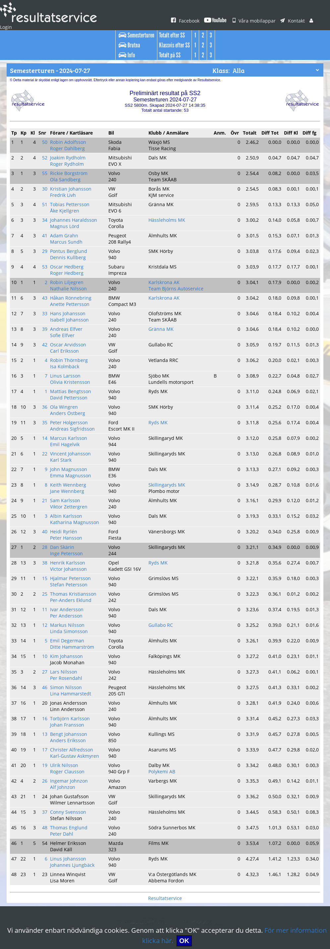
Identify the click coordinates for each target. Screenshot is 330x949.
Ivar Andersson (67, 543)
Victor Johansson (70, 507)
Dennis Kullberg (68, 235)
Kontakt (288, 21)
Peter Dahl (63, 738)
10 (47, 583)
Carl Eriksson (66, 317)
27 (47, 597)
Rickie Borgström (70, 162)
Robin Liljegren (67, 257)
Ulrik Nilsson (65, 679)
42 (47, 312)
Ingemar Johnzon (70, 692)
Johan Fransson (68, 643)
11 (47, 543)
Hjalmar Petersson (71, 515)
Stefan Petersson (70, 521)
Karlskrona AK (165, 257)
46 (47, 611)
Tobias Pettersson (70, 189)
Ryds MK (160, 380)
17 (47, 665)
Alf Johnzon (64, 697)
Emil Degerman (68, 570)
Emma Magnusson (71, 426)
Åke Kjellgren (66, 195)
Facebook (185, 21)
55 (47, 162)
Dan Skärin (63, 488)
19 (47, 679)
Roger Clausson (68, 684)
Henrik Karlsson (68, 502)
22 (47, 407)
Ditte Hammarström (72, 575)
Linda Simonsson (70, 561)
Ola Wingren (65, 366)
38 (47, 502)
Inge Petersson (67, 494)
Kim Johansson (68, 583)
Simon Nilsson (67, 611)
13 (47, 651)
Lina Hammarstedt (71, 616)
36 (47, 366)
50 (47, 135)
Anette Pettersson (70, 276)
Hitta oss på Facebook (147, 919)
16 (47, 638)
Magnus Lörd (66, 208)
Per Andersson (67, 548)
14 (47, 393)
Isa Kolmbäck (66, 330)
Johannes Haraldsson (74, 203)
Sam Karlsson (66, 447)
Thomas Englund (69, 733)
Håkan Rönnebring (71, 271)
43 (47, 271)
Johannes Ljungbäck (73, 765)
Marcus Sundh (67, 222)
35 (47, 380)
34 (47, 203)
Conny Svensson (69, 719)
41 (47, 216)
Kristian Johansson (71, 176)
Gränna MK (163, 298)
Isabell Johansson (70, 290)
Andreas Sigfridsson (73, 385)
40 (47, 475)
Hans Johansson (69, 284)
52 (47, 148)
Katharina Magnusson (74, 466)
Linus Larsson (66, 339)
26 (47, 692)
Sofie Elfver (64, 303)
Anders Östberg (68, 371)
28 (47, 488)
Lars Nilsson (65, 597)
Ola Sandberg (66, 167)
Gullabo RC (163, 556)
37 (47, 719)
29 (47, 230)
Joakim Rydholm (69, 148)
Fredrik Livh (64, 181)
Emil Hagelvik (66, 398)
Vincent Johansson (71, 407)
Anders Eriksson (69, 657)
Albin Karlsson (67, 461)
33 (47, 284)
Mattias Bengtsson (71, 352)
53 (47, 244)
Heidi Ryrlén (65, 475)
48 (47, 733)
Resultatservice (165, 796)
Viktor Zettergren (69, 453)
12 (47, 556)
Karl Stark (62, 412)
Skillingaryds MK (168, 434)
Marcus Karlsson (69, 393)
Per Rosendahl (67, 602)
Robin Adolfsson (69, 135)
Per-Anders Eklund (71, 534)
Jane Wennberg (68, 439)
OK (174, 940)
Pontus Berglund (69, 230)
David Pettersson (70, 358)
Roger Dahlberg (68, 140)
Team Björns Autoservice (176, 263)
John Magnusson (70, 420)
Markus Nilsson (68, 556)
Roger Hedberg (68, 249)
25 (47, 529)
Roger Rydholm (68, 154)
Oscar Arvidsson (69, 312)
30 (47, 176)
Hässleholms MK (168, 203)
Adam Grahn (65, 216)
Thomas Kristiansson (74, 529)
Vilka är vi (95, 919)
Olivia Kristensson (70, 344)
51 (47, 189)
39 (47, 298)
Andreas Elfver (67, 298)
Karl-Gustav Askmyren (75, 670)
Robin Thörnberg (69, 325)
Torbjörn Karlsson (70, 638)
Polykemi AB (164, 684)
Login (314, 21)
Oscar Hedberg (68, 244)
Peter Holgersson (70, 380)
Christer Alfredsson (71, 665)
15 (47, 515)
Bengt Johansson (70, 651)
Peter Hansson (67, 480)
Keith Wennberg (68, 434)
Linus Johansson (69, 760)
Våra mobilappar (252, 21)
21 (47, 447)
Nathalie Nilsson (69, 263)
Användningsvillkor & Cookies (250, 919)
